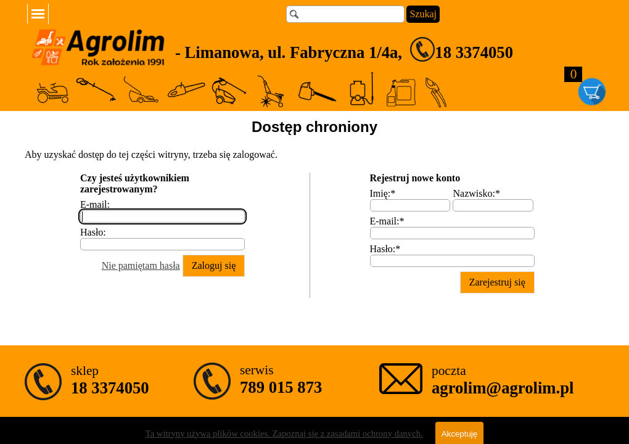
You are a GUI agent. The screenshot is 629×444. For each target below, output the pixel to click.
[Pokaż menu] (38, 14)
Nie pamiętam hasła (141, 265)
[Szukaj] (345, 14)
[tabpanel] (386, 49)
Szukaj (423, 14)
